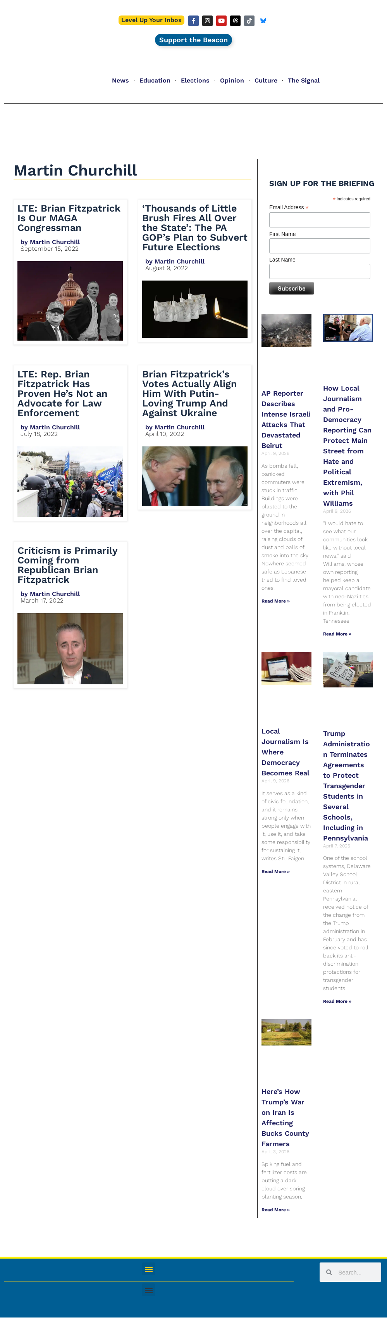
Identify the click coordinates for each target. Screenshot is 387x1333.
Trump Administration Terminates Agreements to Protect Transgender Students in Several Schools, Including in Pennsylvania (346, 785)
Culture (266, 80)
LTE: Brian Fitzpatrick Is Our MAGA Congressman (68, 218)
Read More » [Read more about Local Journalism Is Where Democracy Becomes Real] (275, 871)
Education (154, 80)
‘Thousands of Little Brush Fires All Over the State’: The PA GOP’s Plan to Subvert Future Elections (195, 228)
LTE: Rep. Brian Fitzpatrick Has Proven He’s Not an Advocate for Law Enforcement (62, 393)
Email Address (289, 207)
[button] (148, 1268)
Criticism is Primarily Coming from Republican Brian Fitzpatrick (67, 565)
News (120, 80)
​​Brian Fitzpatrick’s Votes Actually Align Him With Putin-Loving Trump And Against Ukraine (189, 393)
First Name (282, 234)
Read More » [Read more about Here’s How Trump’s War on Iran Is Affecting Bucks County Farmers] (275, 1209)
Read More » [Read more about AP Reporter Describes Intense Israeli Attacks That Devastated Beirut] (275, 601)
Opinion (232, 80)
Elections (195, 80)
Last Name (282, 260)
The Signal (304, 80)
